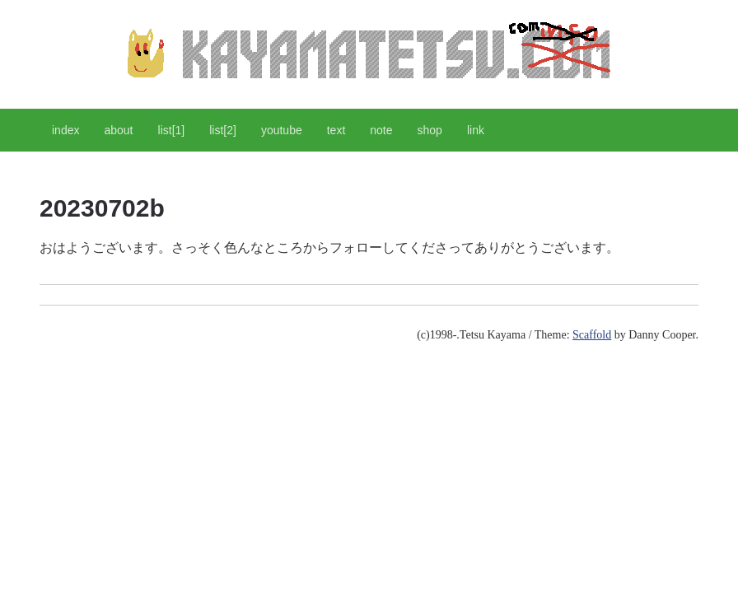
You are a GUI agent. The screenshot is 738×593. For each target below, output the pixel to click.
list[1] (171, 130)
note (381, 130)
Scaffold (591, 335)
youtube (281, 130)
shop (430, 130)
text (336, 130)
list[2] (222, 130)
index (65, 130)
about (118, 130)
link (475, 130)
